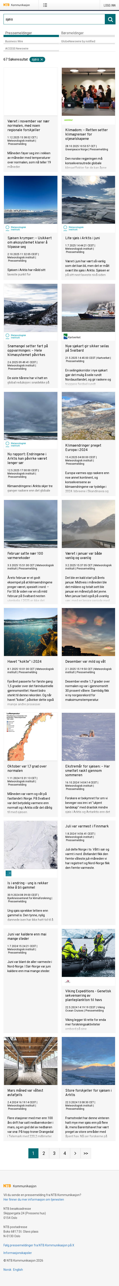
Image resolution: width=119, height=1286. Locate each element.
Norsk (7, 1269)
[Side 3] (54, 1153)
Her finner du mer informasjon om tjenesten (33, 1199)
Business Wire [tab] (14, 41)
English (18, 1269)
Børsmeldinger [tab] (72, 33)
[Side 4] (65, 1153)
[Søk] (54, 19)
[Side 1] (33, 1153)
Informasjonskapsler (17, 1253)
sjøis (37, 59)
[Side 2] (44, 1153)
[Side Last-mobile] (86, 1153)
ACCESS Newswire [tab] (16, 48)
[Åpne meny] (46, 5)
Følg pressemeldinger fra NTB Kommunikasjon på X (38, 1245)
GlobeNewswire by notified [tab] (78, 41)
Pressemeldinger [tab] (18, 33)
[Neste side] (75, 1153)
